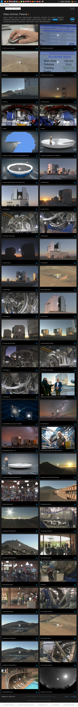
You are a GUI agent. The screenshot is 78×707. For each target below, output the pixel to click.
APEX (20, 17)
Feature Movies (15, 19)
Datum (72, 21)
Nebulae (50, 19)
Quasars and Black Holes (10, 21)
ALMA (16, 17)
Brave (6, 373)
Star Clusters (30, 21)
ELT (49, 17)
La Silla (44, 19)
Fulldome (22, 19)
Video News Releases (44, 21)
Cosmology (44, 17)
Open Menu (5, 5)
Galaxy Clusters (36, 19)
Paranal (55, 19)
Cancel (12, 401)
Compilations (36, 17)
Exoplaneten (7, 19)
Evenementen (60, 17)
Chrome (6, 375)
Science (62, 1)
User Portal (67, 1)
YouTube (3, 345)
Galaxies (29, 19)
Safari (6, 379)
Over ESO (11, 17)
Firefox (6, 377)
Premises (61, 19)
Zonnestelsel (21, 21)
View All (6, 17)
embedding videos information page (35, 348)
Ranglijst (72, 19)
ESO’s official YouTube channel (35, 345)
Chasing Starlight (27, 17)
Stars (36, 21)
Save (5, 401)
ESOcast (53, 17)
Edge (6, 376)
